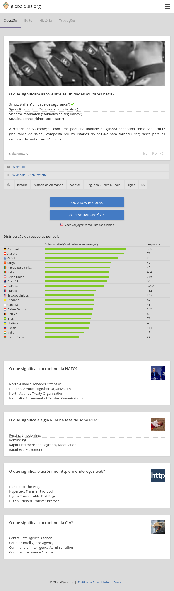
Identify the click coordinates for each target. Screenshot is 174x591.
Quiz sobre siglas (87, 202)
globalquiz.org (26, 6)
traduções (67, 20)
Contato (118, 582)
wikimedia (19, 167)
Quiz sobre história (87, 215)
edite (28, 20)
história (45, 20)
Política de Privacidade (93, 582)
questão (10, 20)
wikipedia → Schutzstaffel (29, 175)
